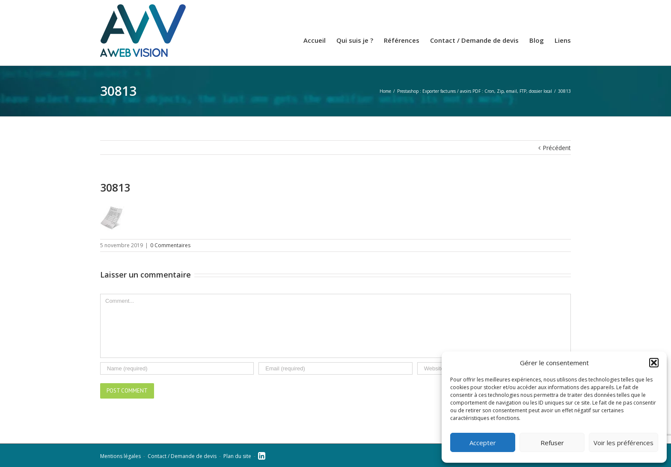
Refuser (552, 442)
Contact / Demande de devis (182, 456)
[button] (654, 362)
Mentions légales (120, 456)
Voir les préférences (623, 442)
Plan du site (237, 456)
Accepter (482, 442)
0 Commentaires (170, 245)
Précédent (557, 148)
